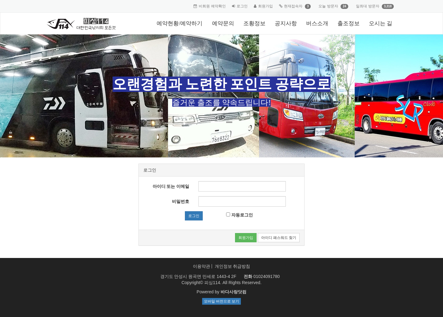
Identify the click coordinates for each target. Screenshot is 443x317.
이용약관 (201, 266)
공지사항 (286, 23)
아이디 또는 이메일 (171, 186)
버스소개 (317, 23)
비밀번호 (180, 201)
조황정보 (254, 23)
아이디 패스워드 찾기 (278, 238)
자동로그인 (239, 214)
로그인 (242, 6)
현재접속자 (293, 6)
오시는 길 (381, 23)
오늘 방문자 (328, 6)
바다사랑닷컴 (233, 291)
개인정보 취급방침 (232, 266)
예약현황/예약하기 (179, 23)
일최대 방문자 (367, 6)
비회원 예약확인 (212, 6)
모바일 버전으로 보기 (221, 301)
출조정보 (348, 23)
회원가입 (265, 6)
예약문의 (223, 23)
